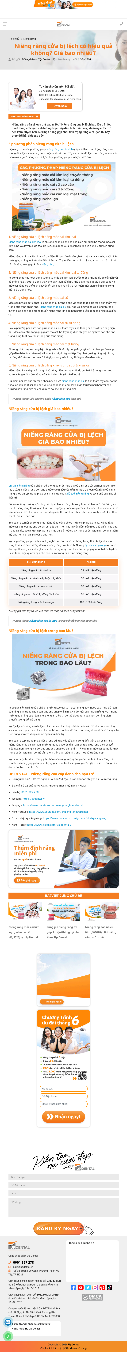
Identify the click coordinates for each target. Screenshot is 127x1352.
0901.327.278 (30, 792)
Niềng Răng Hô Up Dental (26, 1328)
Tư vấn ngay (59, 105)
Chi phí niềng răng (19, 485)
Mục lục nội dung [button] (24, 116)
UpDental (73, 1344)
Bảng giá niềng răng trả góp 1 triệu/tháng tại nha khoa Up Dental (63, 932)
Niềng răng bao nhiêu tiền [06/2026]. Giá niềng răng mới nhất (100, 932)
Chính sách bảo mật (51, 1348)
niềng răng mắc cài (73, 381)
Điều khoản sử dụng (75, 1348)
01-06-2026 (84, 59)
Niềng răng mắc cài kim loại (24, 242)
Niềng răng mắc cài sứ (52, 306)
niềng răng (48, 264)
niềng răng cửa (61, 398)
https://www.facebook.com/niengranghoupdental (53, 805)
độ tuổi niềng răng (78, 493)
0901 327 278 (23, 1262)
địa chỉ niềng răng (95, 545)
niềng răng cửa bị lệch (59, 149)
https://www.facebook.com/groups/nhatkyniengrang (74, 818)
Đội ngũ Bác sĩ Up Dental (36, 59)
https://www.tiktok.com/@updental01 (50, 824)
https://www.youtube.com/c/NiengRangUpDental (58, 811)
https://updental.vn (34, 798)
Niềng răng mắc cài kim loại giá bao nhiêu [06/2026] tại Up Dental (24, 932)
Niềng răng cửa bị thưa (43, 620)
